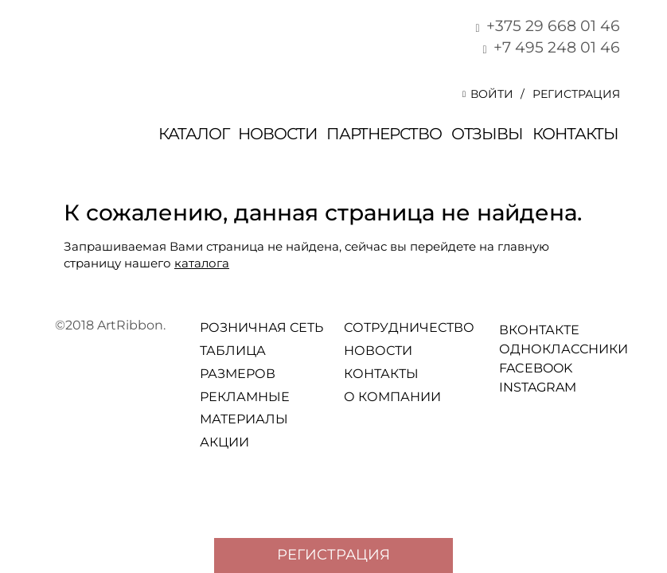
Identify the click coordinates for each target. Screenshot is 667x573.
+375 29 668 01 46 (545, 26)
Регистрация (576, 94)
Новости (277, 133)
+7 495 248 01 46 (548, 47)
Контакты (575, 133)
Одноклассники (506, 348)
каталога (201, 263)
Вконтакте (506, 329)
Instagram (506, 386)
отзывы (487, 133)
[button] (491, 94)
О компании (392, 396)
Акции (224, 442)
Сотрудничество (409, 327)
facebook (506, 367)
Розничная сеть (261, 327)
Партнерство (384, 133)
